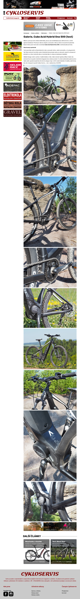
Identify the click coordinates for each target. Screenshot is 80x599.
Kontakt (70, 18)
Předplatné (61, 18)
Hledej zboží (38, 18)
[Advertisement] (12, 31)
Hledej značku (48, 18)
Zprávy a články (26, 18)
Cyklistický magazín (12, 18)
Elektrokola (44, 33)
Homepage (26, 33)
